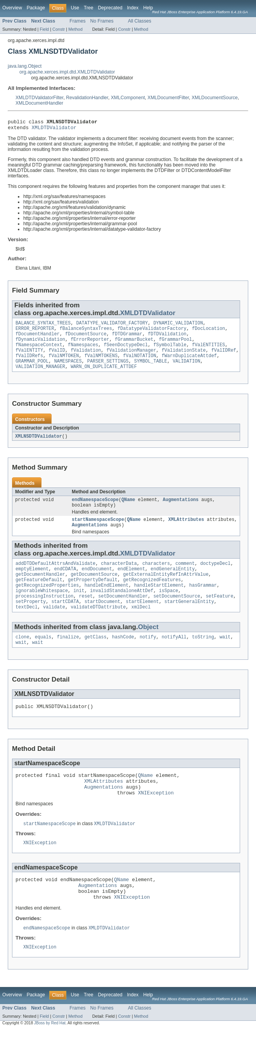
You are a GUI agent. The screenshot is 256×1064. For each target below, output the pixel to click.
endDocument (97, 583)
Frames (77, 21)
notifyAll (174, 657)
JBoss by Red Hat (50, 1057)
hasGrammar (203, 602)
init (78, 608)
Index (132, 8)
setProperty (31, 620)
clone (22, 657)
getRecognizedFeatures (152, 595)
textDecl (27, 627)
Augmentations (181, 510)
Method (75, 29)
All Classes (139, 21)
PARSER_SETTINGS (108, 369)
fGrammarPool (175, 345)
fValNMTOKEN (63, 363)
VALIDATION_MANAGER (40, 376)
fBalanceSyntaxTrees (86, 332)
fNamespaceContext (39, 351)
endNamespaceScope (95, 510)
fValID (56, 357)
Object (148, 646)
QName (128, 510)
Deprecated (110, 8)
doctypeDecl (215, 577)
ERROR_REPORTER (35, 332)
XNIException (156, 819)
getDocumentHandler (40, 589)
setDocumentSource (176, 614)
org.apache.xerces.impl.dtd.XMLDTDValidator (67, 72)
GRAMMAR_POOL (32, 369)
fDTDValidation (167, 338)
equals (43, 657)
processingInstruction (44, 614)
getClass (96, 657)
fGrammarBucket (134, 345)
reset (86, 614)
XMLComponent (128, 97)
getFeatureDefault (39, 595)
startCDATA (65, 620)
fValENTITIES (208, 351)
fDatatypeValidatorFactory (152, 332)
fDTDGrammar (127, 338)
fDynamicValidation (40, 345)
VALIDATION (186, 369)
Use (75, 8)
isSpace (168, 608)
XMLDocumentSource (215, 97)
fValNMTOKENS (101, 363)
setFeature (219, 614)
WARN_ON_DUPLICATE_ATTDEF (104, 376)
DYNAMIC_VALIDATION (178, 326)
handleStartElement (159, 602)
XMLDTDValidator (54, 129)
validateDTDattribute (98, 627)
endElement (131, 583)
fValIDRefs (29, 363)
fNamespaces (83, 351)
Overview (12, 8)
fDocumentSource (86, 338)
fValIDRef (223, 357)
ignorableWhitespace (42, 608)
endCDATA (65, 583)
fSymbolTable (169, 351)
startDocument (102, 620)
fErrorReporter (90, 345)
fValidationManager (131, 357)
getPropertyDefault (93, 595)
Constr (58, 29)
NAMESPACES (68, 369)
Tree (88, 8)
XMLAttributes (186, 531)
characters (156, 577)
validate (54, 627)
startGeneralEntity (189, 620)
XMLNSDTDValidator (38, 446)
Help (148, 8)
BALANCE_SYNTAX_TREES (43, 326)
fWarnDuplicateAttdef (189, 363)
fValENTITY (29, 357)
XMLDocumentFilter (168, 97)
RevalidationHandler (87, 97)
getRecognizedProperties (47, 602)
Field (44, 29)
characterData (119, 577)
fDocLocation (208, 332)
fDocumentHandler (38, 338)
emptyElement (32, 583)
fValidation (86, 357)
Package (36, 8)
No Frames (102, 21)
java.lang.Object (25, 66)
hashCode (123, 657)
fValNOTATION (139, 363)
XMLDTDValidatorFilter (39, 97)
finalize (68, 657)
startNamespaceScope (98, 531)
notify (148, 657)
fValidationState (184, 357)
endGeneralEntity (172, 583)
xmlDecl (141, 627)
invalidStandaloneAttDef (121, 608)
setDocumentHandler (123, 614)
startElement (142, 620)
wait (225, 657)
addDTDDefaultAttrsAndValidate (55, 577)
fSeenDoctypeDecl (126, 351)
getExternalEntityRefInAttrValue (165, 589)
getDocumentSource (94, 589)
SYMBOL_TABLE (150, 369)
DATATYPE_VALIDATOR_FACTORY (112, 326)
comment (185, 577)
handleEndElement (107, 602)
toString (203, 657)
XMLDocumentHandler (39, 103)
